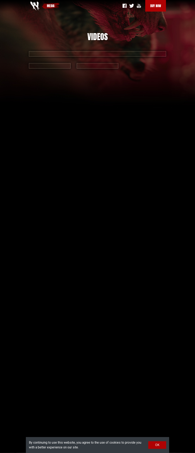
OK (157, 445)
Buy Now (155, 5)
